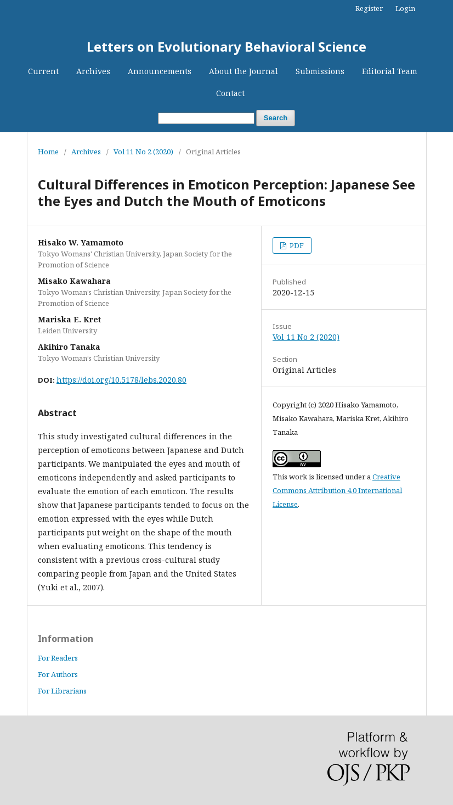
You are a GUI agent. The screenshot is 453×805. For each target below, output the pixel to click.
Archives (93, 71)
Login (405, 8)
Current (43, 71)
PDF (296, 245)
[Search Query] (206, 118)
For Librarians (62, 691)
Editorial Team (389, 71)
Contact (230, 93)
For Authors (58, 674)
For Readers (58, 658)
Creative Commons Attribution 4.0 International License (337, 490)
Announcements (159, 71)
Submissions (320, 71)
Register (369, 8)
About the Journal (243, 71)
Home (48, 151)
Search (275, 118)
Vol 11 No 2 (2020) (143, 151)
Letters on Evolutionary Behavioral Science (226, 46)
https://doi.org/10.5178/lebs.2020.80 (121, 379)
